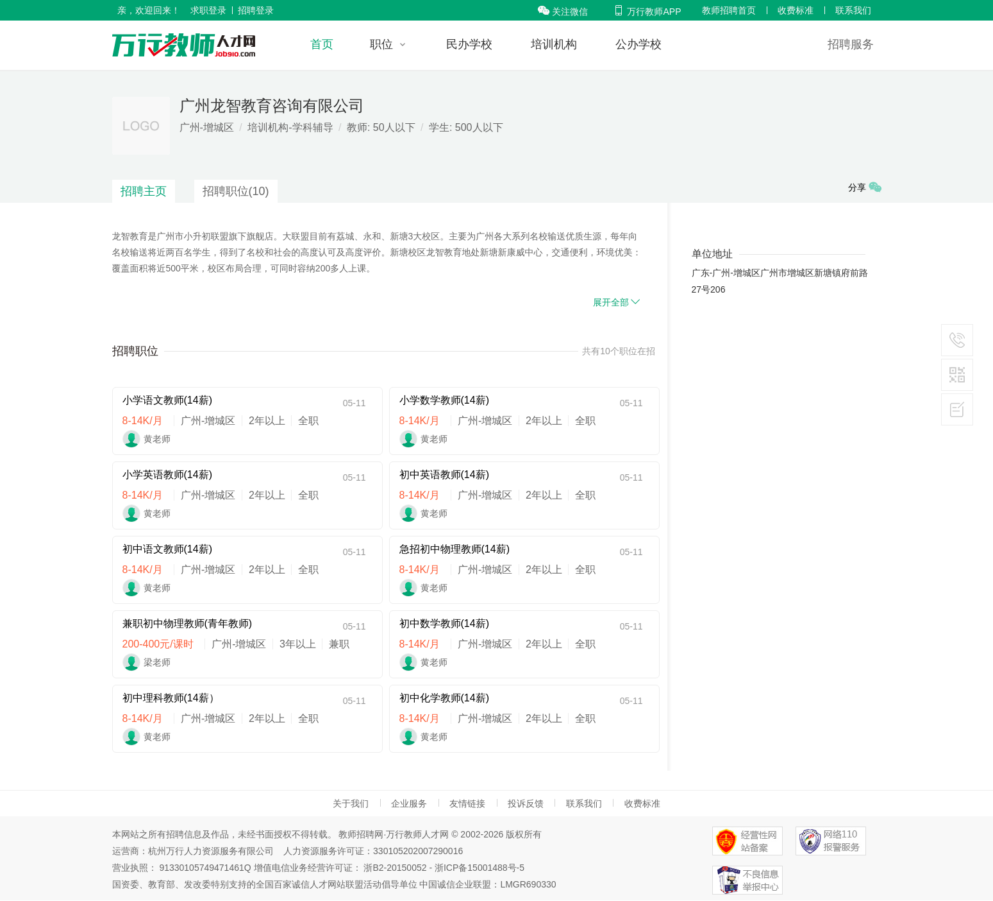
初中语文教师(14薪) (167, 549)
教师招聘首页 (729, 10)
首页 (321, 44)
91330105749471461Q (205, 867)
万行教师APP (647, 11)
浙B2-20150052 (394, 867)
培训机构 (554, 44)
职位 (381, 44)
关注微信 (563, 11)
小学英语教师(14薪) (167, 474)
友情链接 (467, 803)
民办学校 (469, 44)
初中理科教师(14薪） (170, 697)
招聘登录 (256, 10)
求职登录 (208, 10)
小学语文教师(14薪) (167, 400)
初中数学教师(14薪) (444, 623)
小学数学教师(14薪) (444, 400)
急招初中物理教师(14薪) (454, 549)
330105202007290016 (418, 851)
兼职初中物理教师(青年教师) (187, 623)
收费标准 (796, 10)
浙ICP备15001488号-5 (479, 867)
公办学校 (638, 44)
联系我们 (853, 10)
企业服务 (409, 803)
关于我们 (351, 803)
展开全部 (617, 301)
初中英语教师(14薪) (444, 474)
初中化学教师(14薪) (444, 697)
